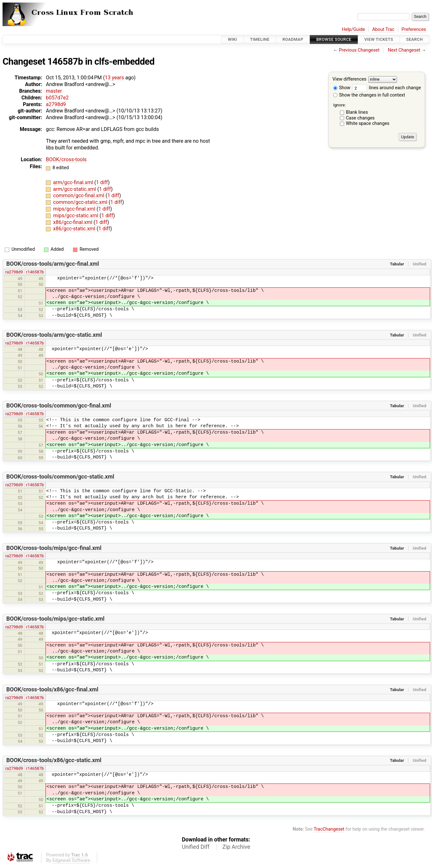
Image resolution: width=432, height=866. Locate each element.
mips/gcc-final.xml (75, 209)
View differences (350, 79)
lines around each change (386, 87)
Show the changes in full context (369, 95)
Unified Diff (196, 847)
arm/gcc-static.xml (75, 189)
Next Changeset (404, 50)
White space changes (368, 123)
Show (341, 87)
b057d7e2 (57, 98)
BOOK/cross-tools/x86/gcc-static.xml (53, 760)
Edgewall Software (71, 860)
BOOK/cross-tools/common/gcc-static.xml (60, 476)
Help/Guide (353, 29)
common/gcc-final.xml (79, 195)
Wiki (232, 39)
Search (414, 39)
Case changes (360, 118)
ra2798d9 (14, 272)
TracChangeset (328, 829)
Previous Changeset (359, 50)
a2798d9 (56, 104)
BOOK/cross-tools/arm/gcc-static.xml (54, 335)
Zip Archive (236, 847)
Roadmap (292, 39)
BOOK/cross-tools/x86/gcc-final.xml (52, 689)
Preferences (413, 29)
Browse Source (333, 39)
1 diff (102, 182)
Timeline (260, 39)
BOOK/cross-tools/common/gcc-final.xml (58, 405)
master (54, 91)
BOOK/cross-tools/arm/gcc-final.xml (52, 264)
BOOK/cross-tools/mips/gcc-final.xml (54, 548)
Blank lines (357, 112)
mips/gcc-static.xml (76, 216)
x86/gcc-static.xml (75, 229)
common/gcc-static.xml (81, 202)
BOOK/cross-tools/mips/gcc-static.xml (55, 619)
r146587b (35, 272)
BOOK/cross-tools (66, 159)
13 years (114, 78)
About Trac (383, 29)
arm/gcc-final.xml (73, 182)
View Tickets (378, 39)
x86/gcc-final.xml (73, 222)
